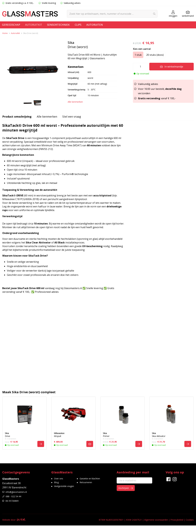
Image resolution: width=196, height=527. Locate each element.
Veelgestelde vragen (65, 489)
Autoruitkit (36, 25)
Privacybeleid (176, 521)
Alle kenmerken (75, 101)
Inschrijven (128, 490)
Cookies (190, 521)
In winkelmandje (171, 66)
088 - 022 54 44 (12, 498)
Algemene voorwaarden (156, 521)
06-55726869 (11, 502)
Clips (85, 25)
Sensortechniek (64, 25)
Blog (56, 484)
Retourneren (90, 484)
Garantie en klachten (95, 480)
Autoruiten (103, 25)
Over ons (59, 480)
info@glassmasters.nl (16, 493)
